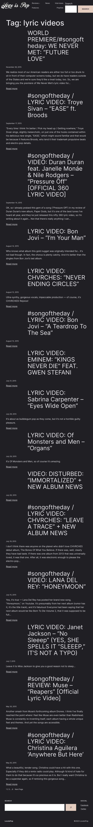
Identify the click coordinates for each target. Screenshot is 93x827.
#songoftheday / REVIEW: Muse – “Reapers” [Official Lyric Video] (53, 688)
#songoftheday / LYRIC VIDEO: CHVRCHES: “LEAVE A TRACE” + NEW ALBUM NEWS (56, 520)
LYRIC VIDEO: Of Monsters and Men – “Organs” (56, 441)
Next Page (19, 789)
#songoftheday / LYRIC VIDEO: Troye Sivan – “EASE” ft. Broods (55, 105)
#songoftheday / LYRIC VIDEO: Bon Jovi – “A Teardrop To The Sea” (57, 323)
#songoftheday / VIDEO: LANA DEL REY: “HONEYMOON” (57, 580)
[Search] (71, 807)
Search (68, 3)
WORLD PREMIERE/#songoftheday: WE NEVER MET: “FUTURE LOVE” (56, 46)
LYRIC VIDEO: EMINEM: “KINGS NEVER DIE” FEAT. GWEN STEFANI (53, 363)
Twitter (83, 809)
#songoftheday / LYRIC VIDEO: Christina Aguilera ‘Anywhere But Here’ (56, 745)
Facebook (84, 805)
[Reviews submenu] (39, 3)
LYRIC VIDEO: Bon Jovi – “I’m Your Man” (57, 234)
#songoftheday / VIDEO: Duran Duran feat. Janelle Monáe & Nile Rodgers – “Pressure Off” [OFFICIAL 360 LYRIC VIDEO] (56, 175)
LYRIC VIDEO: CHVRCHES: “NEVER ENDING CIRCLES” (56, 277)
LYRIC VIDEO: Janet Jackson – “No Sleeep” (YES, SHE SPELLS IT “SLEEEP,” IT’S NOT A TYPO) (56, 640)
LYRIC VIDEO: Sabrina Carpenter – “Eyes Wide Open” (56, 399)
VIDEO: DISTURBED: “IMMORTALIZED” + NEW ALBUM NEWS (56, 480)
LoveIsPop (9, 821)
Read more (11, 88)
